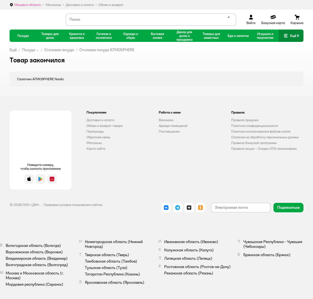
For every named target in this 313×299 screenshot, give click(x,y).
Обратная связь (98, 137)
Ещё (13, 50)
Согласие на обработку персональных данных (265, 137)
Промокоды (95, 131)
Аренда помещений (173, 126)
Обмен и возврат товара (105, 126)
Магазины (94, 143)
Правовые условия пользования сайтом (73, 205)
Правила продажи (245, 120)
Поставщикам (169, 131)
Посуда (28, 50)
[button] (291, 36)
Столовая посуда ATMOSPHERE (106, 50)
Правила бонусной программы (254, 143)
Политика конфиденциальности (254, 126)
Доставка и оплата (100, 120)
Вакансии (166, 120)
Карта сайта (96, 148)
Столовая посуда (59, 50)
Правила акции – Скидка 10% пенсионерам (264, 148)
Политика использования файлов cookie (260, 131)
